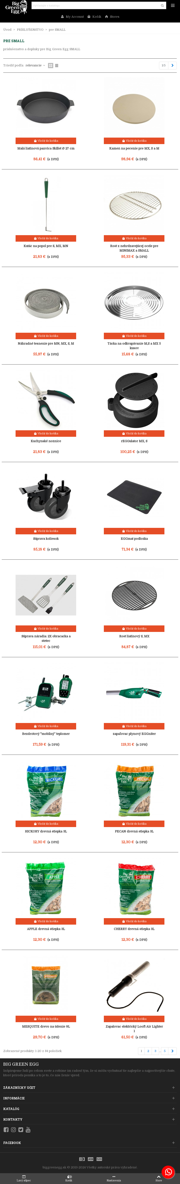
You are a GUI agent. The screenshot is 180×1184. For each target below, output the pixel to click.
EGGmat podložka (134, 538)
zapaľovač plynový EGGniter (134, 734)
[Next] (172, 65)
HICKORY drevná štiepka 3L (46, 831)
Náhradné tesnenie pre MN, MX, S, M (46, 343)
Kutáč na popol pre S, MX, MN (46, 246)
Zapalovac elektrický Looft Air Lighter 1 (134, 1029)
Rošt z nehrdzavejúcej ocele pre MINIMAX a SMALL (134, 248)
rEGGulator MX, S (134, 441)
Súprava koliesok (46, 538)
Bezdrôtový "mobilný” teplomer (46, 734)
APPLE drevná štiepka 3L (46, 929)
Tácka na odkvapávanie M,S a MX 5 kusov (134, 346)
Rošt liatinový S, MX (134, 636)
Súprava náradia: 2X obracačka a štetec (46, 639)
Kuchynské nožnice (46, 441)
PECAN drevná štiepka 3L (134, 831)
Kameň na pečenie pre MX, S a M (134, 148)
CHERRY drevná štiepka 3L (134, 929)
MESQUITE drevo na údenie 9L (46, 1026)
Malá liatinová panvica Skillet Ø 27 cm (45, 148)
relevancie (35, 65)
